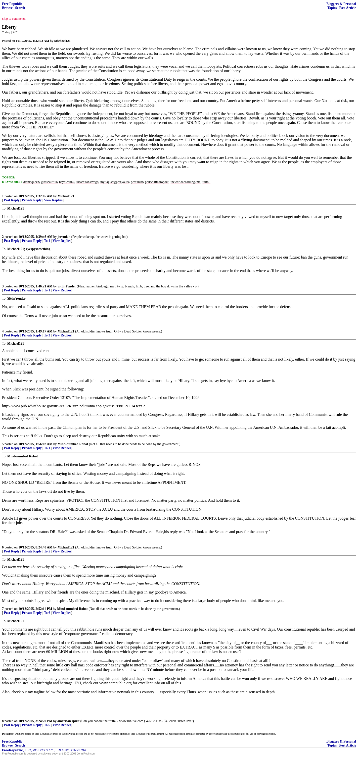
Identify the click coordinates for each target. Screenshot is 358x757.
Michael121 (66, 196)
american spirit (68, 721)
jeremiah (64, 237)
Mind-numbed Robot (73, 444)
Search (20, 8)
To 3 (47, 335)
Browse (7, 8)
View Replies (53, 200)
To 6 (47, 613)
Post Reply (11, 200)
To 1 (47, 241)
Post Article (347, 8)
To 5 (47, 551)
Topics (332, 8)
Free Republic (12, 4)
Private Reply (32, 200)
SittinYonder (67, 286)
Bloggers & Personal (341, 4)
